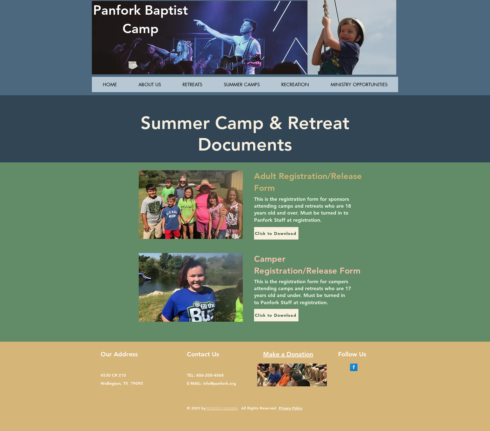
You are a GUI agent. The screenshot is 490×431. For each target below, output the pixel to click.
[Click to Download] (276, 233)
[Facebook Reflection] (354, 367)
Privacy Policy (290, 407)
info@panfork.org (219, 383)
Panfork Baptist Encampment (222, 408)
